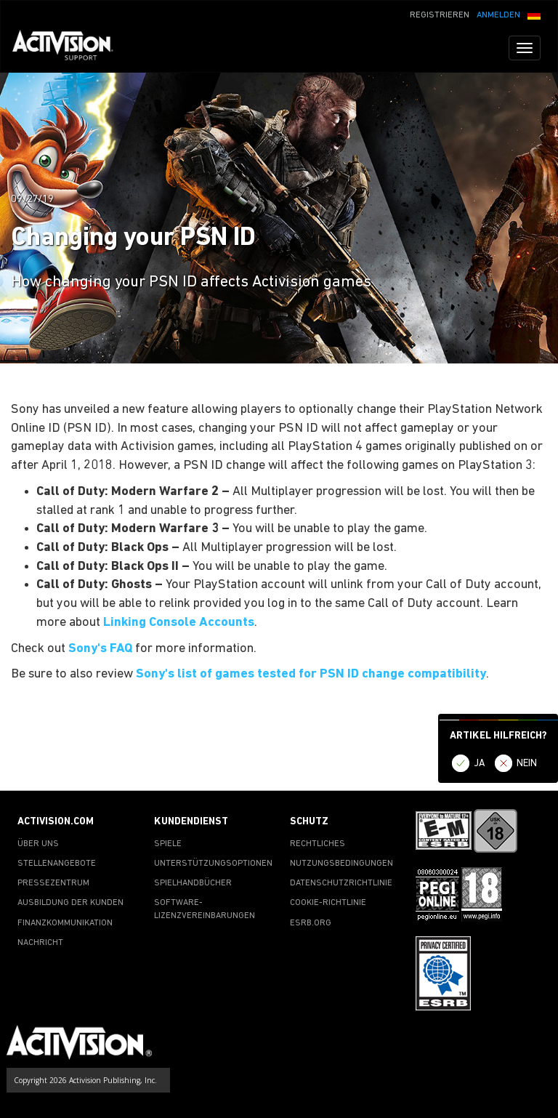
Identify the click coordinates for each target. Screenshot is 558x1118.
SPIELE (168, 844)
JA (479, 763)
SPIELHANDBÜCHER (193, 883)
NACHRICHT (40, 942)
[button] (534, 13)
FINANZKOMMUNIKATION (65, 923)
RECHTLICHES (317, 844)
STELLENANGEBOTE (56, 863)
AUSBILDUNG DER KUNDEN (70, 902)
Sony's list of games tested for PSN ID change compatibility (311, 674)
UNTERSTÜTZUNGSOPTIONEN (213, 863)
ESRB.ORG (310, 923)
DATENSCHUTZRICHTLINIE (341, 883)
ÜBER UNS (38, 844)
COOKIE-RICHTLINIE (328, 902)
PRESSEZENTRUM (53, 883)
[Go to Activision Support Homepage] (70, 48)
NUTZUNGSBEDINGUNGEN (341, 863)
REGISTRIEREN (439, 15)
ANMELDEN (498, 15)
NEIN (527, 763)
